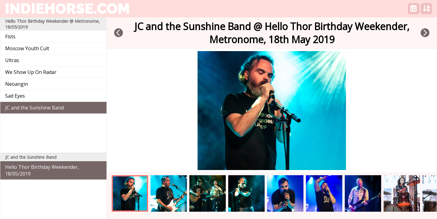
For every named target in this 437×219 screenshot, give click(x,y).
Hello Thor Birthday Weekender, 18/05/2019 (42, 170)
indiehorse (67, 8)
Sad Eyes (15, 95)
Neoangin (16, 84)
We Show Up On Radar (30, 72)
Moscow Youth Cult (27, 48)
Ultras (12, 60)
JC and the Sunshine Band (34, 107)
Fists (10, 36)
